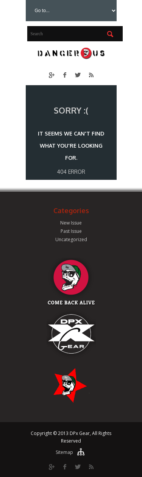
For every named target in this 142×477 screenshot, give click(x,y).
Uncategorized (71, 239)
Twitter (77, 74)
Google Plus (51, 74)
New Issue (71, 223)
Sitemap (64, 452)
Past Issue (71, 231)
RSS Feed (91, 74)
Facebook (64, 74)
